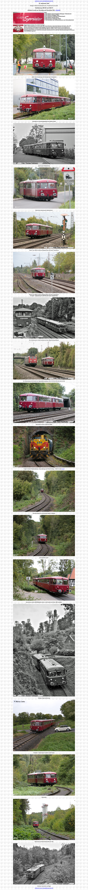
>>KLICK (57, 10)
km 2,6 (62, 468)
